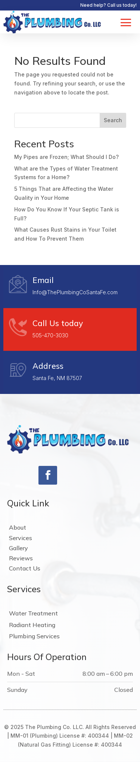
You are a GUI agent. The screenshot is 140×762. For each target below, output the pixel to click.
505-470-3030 (50, 335)
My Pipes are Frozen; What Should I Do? (66, 157)
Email (43, 280)
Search (113, 120)
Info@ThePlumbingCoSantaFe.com (75, 292)
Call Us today (57, 323)
